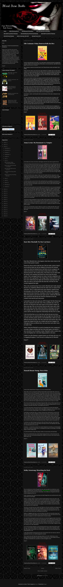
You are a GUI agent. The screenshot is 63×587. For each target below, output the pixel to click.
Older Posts (58, 568)
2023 (5, 189)
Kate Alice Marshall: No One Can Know (37, 242)
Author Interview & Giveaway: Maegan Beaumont (12, 87)
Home (5, 31)
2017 (5, 201)
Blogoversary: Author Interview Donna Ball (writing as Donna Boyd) (13, 101)
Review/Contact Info (36, 36)
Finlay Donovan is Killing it (32, 65)
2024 (5, 146)
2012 (5, 211)
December (7, 148)
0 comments (43, 134)
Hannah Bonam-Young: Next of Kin (36, 370)
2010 (5, 215)
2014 (5, 207)
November (7, 150)
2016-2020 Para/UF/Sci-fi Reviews (48, 33)
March (6, 182)
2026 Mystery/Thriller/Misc (27, 31)
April (6, 180)
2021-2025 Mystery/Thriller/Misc (43, 31)
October (6, 152)
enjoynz (36, 584)
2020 (5, 195)
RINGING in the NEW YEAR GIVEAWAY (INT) (13, 94)
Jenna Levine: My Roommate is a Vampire (38, 143)
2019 (5, 197)
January (6, 186)
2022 (5, 191)
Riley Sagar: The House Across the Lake (12, 73)
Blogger (45, 584)
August (6, 156)
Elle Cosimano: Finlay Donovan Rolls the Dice (39, 43)
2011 (5, 213)
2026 (5, 142)
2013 (5, 209)
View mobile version (42, 571)
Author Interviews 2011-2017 (23, 36)
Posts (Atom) (45, 575)
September (7, 154)
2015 (5, 205)
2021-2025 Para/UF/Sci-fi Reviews (11, 33)
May (6, 178)
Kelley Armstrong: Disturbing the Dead (37, 470)
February (7, 184)
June (6, 160)
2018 (5, 199)
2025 (5, 144)
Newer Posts (27, 568)
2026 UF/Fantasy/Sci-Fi (14, 31)
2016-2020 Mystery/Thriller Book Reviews (29, 33)
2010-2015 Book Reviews (9, 36)
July (6, 158)
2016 (5, 203)
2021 (5, 193)
